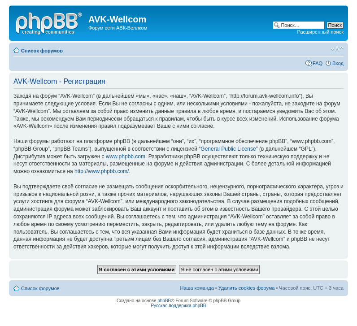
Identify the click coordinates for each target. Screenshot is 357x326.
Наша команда (196, 288)
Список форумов (42, 50)
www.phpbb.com (125, 156)
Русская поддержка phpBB (178, 305)
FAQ (317, 63)
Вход (338, 63)
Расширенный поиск (320, 32)
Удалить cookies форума (246, 288)
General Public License (228, 149)
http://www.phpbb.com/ (101, 171)
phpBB (164, 300)
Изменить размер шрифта (337, 49)
